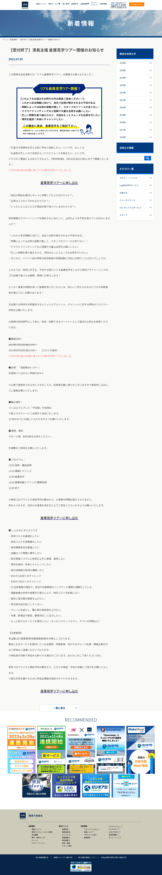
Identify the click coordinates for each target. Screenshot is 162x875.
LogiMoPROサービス (129, 185)
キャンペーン (113, 837)
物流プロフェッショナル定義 (42, 832)
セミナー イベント (94, 4)
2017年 (123, 129)
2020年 (123, 107)
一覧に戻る (59, 708)
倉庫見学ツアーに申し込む (59, 182)
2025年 (123, 70)
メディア (123, 215)
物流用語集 (113, 835)
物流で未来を (31, 815)
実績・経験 (66, 843)
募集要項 (87, 837)
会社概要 (35, 835)
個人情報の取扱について (87, 857)
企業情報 (31, 826)
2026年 (123, 62)
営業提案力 (66, 837)
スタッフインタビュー (92, 829)
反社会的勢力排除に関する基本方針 (113, 857)
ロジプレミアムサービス (130, 207)
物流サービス (63, 826)
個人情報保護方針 (42, 857)
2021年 (123, 100)
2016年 (123, 137)
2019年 (123, 114)
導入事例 (65, 4)
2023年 (123, 85)
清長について (41, 4)
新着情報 (13, 39)
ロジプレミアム (114, 826)
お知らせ (123, 192)
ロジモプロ (113, 829)
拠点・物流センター (39, 837)
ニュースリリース (127, 200)
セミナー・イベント (128, 177)
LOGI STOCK (113, 832)
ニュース (35, 840)
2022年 (123, 92)
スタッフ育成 (67, 846)
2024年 (123, 77)
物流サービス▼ (54, 4)
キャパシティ (66, 835)
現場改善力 (66, 840)
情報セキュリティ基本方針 (63, 857)
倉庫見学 (74, 4)
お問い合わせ (137, 4)
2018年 (123, 122)
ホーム (5, 39)
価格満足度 (66, 832)
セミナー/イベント (38, 843)
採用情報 (103, 4)
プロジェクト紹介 (90, 835)
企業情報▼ (84, 4)
